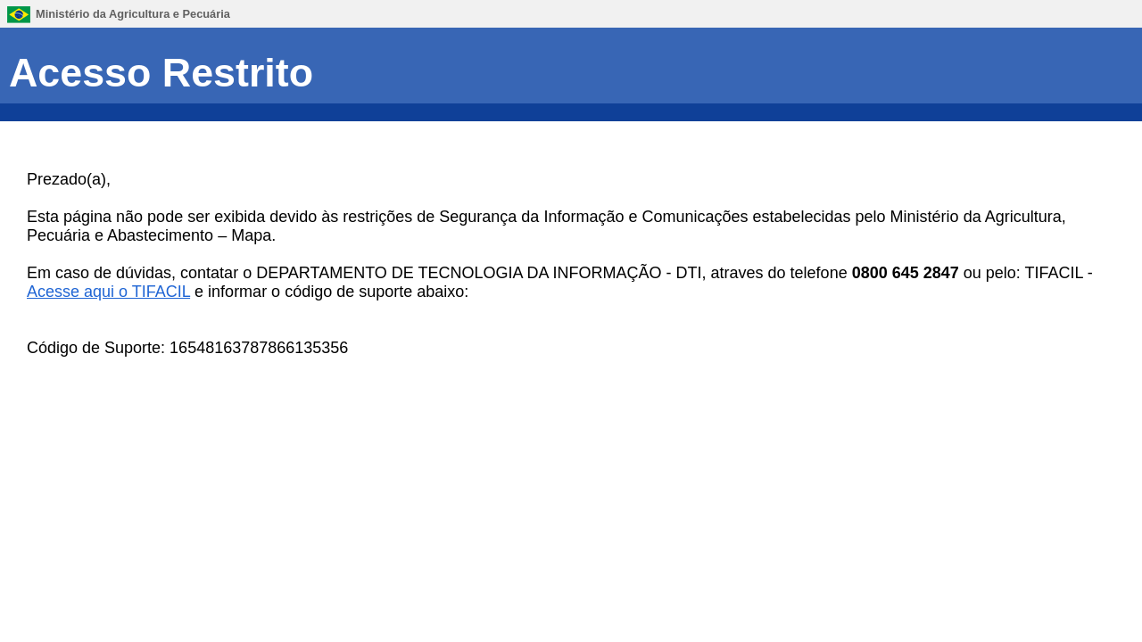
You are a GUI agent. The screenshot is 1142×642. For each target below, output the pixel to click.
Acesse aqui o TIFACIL (108, 291)
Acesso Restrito (161, 72)
